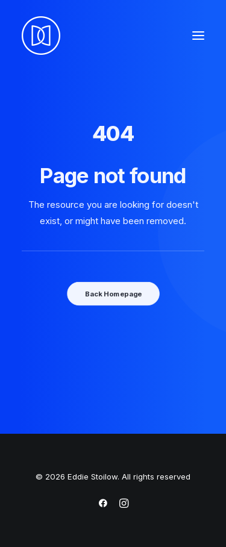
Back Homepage (112, 293)
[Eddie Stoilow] (41, 35)
